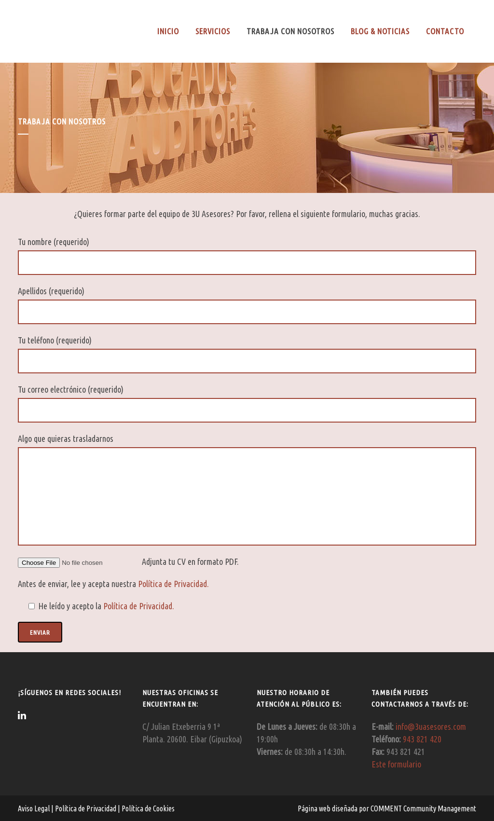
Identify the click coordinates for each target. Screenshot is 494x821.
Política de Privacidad (86, 808)
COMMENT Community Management (423, 808)
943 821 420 (422, 739)
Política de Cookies (147, 808)
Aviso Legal (34, 808)
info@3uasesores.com (431, 726)
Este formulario (396, 764)
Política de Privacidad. (173, 583)
